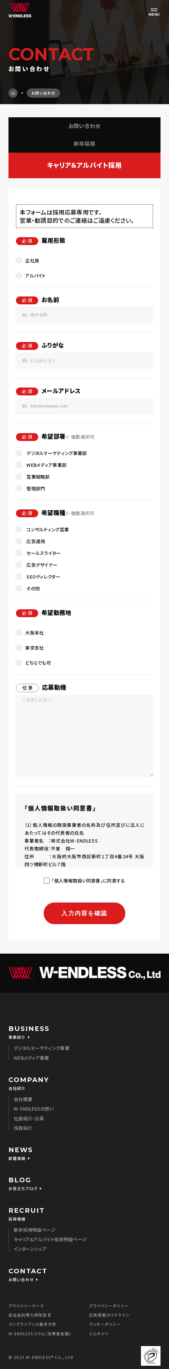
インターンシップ (30, 1248)
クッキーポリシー (105, 1324)
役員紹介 (23, 1128)
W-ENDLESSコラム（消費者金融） (39, 1333)
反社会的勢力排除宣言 (30, 1315)
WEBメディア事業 (31, 1058)
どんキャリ (98, 1333)
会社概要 (23, 1099)
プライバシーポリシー (109, 1305)
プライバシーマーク (26, 1305)
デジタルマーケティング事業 (41, 1048)
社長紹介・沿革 (29, 1118)
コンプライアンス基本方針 (32, 1324)
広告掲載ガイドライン (109, 1315)
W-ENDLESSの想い (34, 1108)
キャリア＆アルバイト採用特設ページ (50, 1239)
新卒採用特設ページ (35, 1229)
